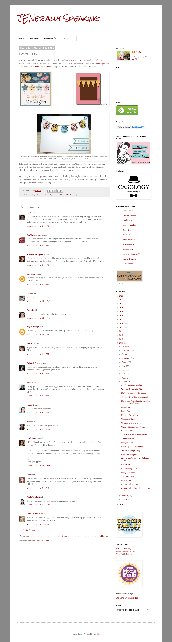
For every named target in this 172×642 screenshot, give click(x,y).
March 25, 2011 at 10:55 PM (38, 505)
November (126, 350)
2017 (121, 319)
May (124, 374)
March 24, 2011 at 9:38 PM (38, 284)
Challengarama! (127, 431)
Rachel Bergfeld (129, 259)
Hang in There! (127, 442)
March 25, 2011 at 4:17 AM (38, 373)
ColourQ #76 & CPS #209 (132, 423)
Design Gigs (69, 38)
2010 (121, 504)
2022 (121, 300)
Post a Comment (30, 530)
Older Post (104, 536)
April (124, 378)
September (126, 358)
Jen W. (138, 52)
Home (21, 38)
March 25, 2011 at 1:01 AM (38, 354)
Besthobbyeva (33, 438)
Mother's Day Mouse (129, 415)
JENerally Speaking (58, 18)
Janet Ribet (127, 230)
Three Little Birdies (124, 554)
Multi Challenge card (129, 484)
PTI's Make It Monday (40, 66)
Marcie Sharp (128, 249)
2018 (121, 315)
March (124, 382)
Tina (29, 421)
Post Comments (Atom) (39, 541)
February (126, 495)
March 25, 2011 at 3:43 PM (38, 488)
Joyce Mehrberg (129, 239)
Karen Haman (128, 244)
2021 (121, 303)
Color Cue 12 (126, 464)
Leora (29, 293)
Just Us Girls (76, 60)
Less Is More (126, 480)
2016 (121, 323)
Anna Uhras (128, 210)
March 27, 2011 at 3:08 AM (38, 524)
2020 (121, 307)
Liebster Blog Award (129, 468)
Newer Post (24, 536)
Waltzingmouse (102, 63)
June (124, 370)
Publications (33, 38)
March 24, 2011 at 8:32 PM (38, 226)
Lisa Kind (31, 274)
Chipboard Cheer (128, 419)
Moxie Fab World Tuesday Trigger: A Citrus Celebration (135, 402)
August (125, 362)
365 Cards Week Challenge (127, 598)
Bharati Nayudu (129, 215)
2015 (121, 327)
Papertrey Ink (54, 195)
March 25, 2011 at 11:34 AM (38, 465)
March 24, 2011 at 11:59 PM (38, 334)
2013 (121, 335)
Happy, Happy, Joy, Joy (125, 551)
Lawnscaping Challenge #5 (132, 446)
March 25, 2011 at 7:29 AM (38, 396)
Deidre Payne (128, 220)
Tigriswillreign (33, 327)
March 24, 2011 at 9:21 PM (38, 245)
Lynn (29, 212)
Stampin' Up (64, 195)
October (125, 354)
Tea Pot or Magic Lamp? (131, 450)
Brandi (30, 310)
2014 (121, 331)
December (126, 346)
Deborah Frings (33, 363)
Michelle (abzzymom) (36, 254)
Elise (29, 475)
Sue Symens (128, 264)
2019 (121, 311)
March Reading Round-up (131, 385)
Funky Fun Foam (128, 472)
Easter (28, 195)
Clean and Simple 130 (130, 454)
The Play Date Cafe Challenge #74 (135, 397)
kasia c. (30, 382)
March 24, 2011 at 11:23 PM (38, 301)
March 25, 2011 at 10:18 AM (38, 429)
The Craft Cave (127, 476)
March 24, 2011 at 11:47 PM (38, 318)
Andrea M (31, 343)
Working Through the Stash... (133, 389)
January (125, 499)
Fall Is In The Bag (123, 548)
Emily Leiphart (33, 497)
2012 (121, 339)
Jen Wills (126, 235)
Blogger (97, 634)
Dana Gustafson (33, 514)
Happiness (125, 407)
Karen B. (30, 405)
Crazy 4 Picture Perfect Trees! (133, 427)
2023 (121, 296)
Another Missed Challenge (132, 438)
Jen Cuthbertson (34, 235)
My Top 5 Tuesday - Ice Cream (133, 393)
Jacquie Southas (129, 225)
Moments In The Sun (51, 38)
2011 (121, 343)
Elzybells (35, 195)
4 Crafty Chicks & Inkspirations (134, 435)
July (124, 366)
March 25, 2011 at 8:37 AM (38, 412)
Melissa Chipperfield (131, 254)
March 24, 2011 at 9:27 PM (38, 265)
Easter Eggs (126, 411)
